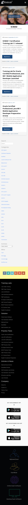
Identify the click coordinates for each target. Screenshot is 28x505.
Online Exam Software (6, 317)
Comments (4, 259)
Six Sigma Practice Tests (7, 347)
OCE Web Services (4, 182)
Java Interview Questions (7, 294)
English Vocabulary (5, 310)
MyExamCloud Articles (6, 365)
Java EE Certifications (6, 339)
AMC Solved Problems (6, 302)
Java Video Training (6, 286)
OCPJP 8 (3, 198)
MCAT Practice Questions (7, 305)
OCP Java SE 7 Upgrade (5, 194)
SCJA (2, 220)
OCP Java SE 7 (4, 191)
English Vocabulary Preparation (8, 358)
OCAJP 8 (3, 169)
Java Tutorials (4, 378)
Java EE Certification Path (6, 159)
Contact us (3, 387)
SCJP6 (2, 230)
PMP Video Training (6, 289)
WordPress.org (4, 262)
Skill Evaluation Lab (5, 327)
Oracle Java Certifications (7, 334)
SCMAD (8, 61)
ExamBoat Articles (5, 367)
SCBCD (2, 210)
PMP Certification (5, 297)
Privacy (3, 392)
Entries (3, 255)
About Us (3, 385)
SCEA (2, 217)
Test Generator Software (7, 319)
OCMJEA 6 (3, 188)
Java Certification (5, 292)
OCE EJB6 (3, 172)
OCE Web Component (5, 178)
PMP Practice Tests (6, 345)
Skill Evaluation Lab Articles (7, 370)
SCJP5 (2, 226)
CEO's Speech (4, 150)
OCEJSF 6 (3, 185)
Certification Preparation (6, 153)
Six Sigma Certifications (7, 299)
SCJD (2, 223)
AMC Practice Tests (6, 352)
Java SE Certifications (6, 337)
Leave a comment (14, 61)
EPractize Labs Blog (6, 375)
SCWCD (2, 236)
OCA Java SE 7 (4, 166)
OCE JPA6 (3, 175)
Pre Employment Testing (6, 207)
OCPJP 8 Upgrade (4, 201)
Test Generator (4, 239)
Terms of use (4, 390)
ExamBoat (3, 156)
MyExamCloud (4, 162)
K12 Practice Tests (5, 307)
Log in (2, 252)
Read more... (7, 56)
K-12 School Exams (5, 355)
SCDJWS (3, 214)
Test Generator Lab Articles (7, 372)
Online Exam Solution (5, 204)
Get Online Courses (14, 16)
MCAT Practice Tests (6, 350)
